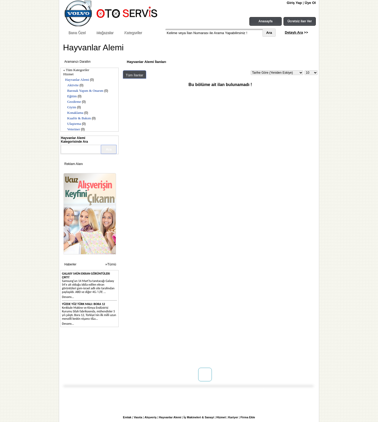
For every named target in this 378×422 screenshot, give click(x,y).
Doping (114, 346)
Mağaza (115, 352)
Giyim (71, 107)
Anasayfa (265, 21)
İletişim (76, 352)
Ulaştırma (74, 124)
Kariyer (233, 417)
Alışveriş (151, 417)
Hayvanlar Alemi (77, 80)
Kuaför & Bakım (79, 118)
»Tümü (110, 264)
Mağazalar (104, 32)
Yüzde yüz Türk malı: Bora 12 (83, 304)
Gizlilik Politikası (167, 357)
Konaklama (75, 113)
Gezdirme (74, 102)
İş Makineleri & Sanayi (199, 417)
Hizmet (68, 74)
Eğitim (72, 96)
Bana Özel (76, 32)
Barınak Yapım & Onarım (85, 91)
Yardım (160, 362)
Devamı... (68, 297)
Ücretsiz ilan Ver (299, 21)
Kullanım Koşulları (169, 346)
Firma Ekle (247, 417)
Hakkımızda (80, 346)
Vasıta (138, 417)
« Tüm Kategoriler (76, 70)
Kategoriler (133, 32)
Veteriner (73, 129)
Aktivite (73, 85)
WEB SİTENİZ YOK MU (88, 357)
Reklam (114, 357)
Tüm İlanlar (134, 75)
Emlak (127, 417)
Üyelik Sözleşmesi (168, 352)
